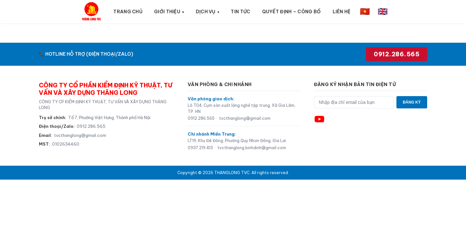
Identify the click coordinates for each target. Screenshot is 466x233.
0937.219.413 (200, 147)
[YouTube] (319, 119)
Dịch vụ (206, 12)
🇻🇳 (365, 11)
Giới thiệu (167, 12)
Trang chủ (127, 12)
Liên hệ (342, 12)
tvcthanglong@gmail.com (80, 135)
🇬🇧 (383, 11)
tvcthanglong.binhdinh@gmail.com (251, 147)
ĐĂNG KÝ (412, 102)
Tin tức (240, 12)
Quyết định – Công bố (291, 12)
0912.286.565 (396, 54)
